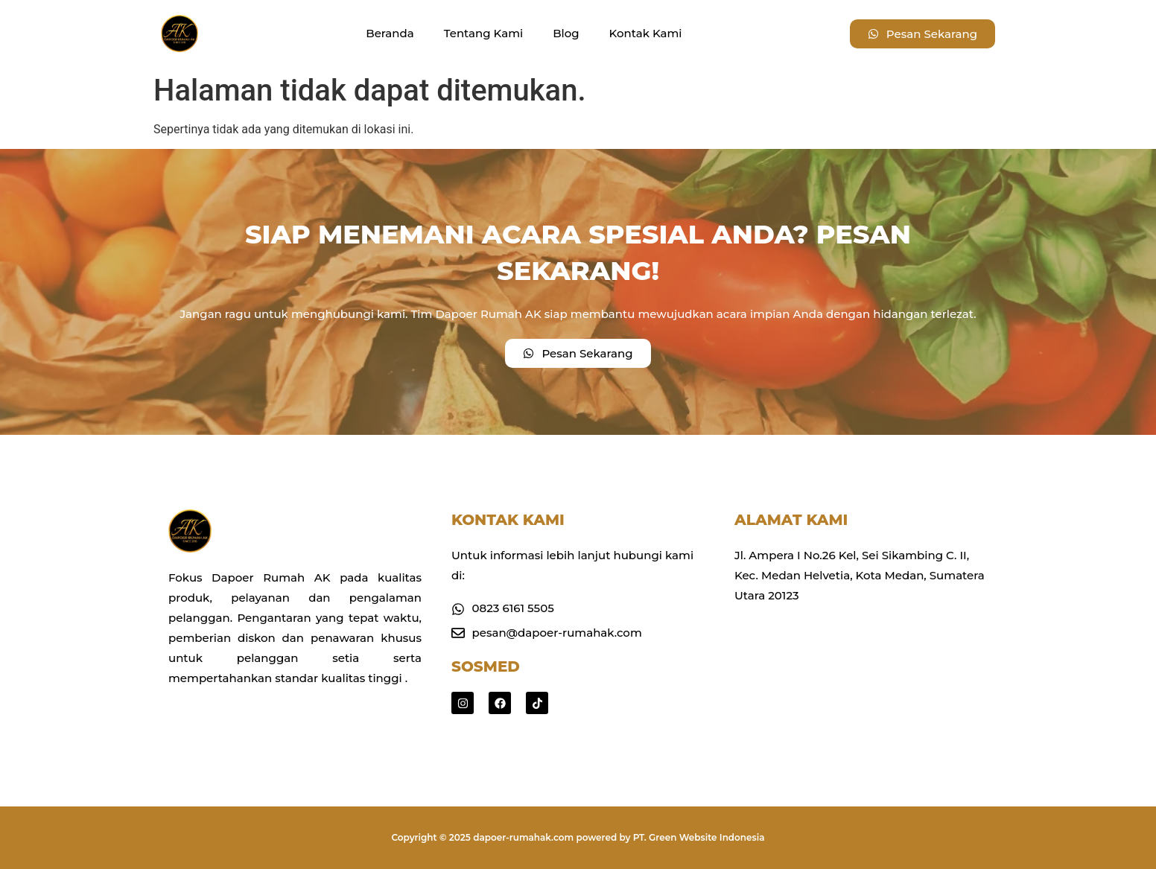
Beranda (389, 33)
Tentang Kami (483, 33)
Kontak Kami (645, 33)
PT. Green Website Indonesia (699, 837)
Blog (566, 33)
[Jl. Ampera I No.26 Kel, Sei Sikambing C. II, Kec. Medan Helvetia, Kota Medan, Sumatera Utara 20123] (861, 676)
